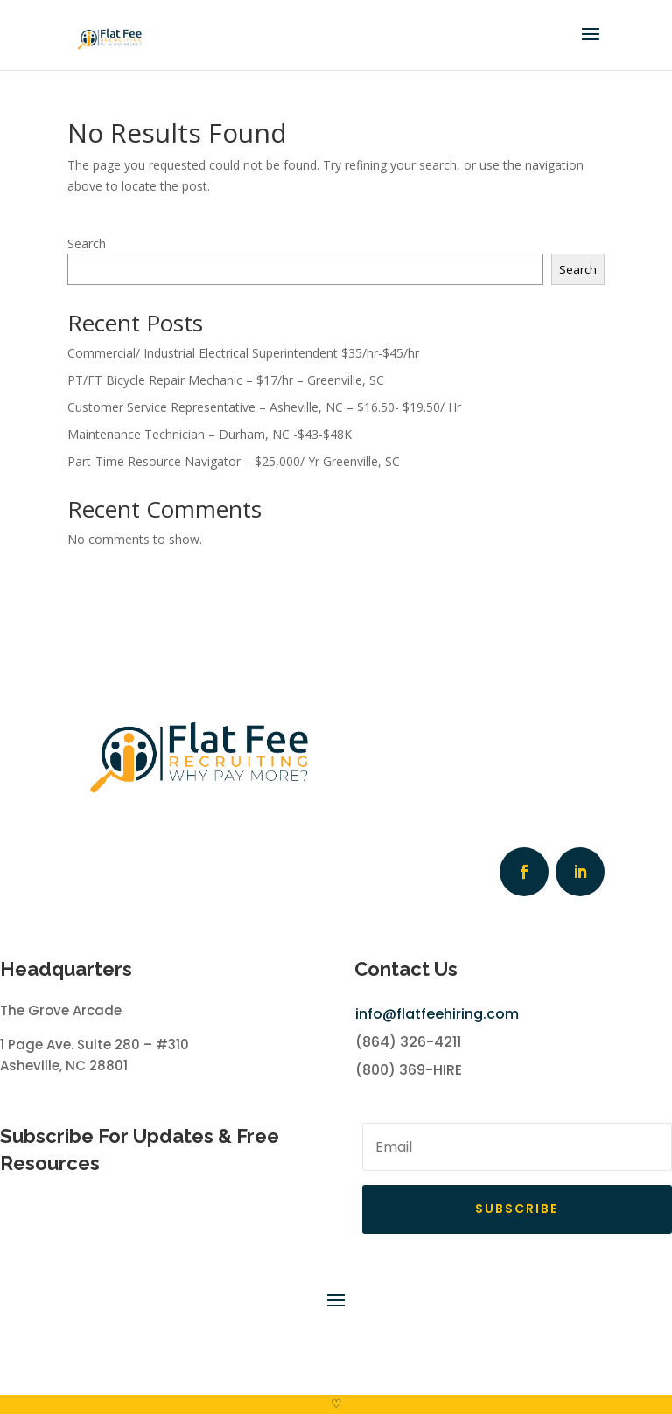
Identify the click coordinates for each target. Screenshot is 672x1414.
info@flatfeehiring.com (437, 1014)
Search (86, 243)
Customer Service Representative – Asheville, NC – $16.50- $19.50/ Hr (264, 407)
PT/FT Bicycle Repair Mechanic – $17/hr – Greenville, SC (225, 380)
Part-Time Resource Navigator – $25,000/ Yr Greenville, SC (233, 461)
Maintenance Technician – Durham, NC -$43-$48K (209, 434)
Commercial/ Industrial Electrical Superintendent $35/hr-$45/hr (243, 353)
